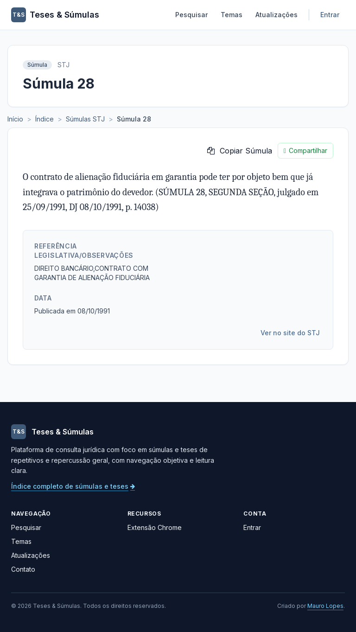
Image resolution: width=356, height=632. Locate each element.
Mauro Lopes (325, 605)
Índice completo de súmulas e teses (73, 486)
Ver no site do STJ (290, 333)
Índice (44, 119)
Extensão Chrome (154, 527)
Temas (231, 15)
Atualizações (276, 15)
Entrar (329, 15)
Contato (23, 569)
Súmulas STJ (85, 119)
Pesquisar (191, 15)
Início (15, 119)
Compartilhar (305, 150)
